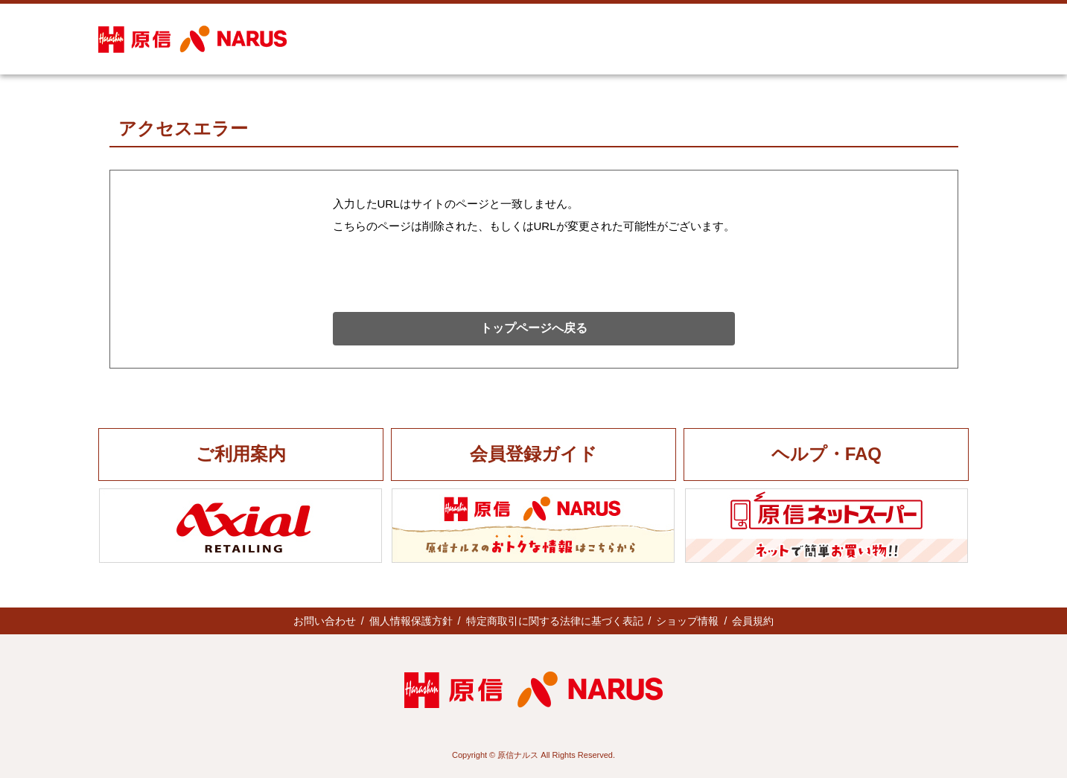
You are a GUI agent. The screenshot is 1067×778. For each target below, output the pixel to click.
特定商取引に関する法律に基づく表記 (554, 621)
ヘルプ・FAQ (826, 454)
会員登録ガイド (533, 454)
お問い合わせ (324, 621)
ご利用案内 (241, 454)
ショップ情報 (687, 621)
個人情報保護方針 (411, 621)
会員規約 (753, 621)
